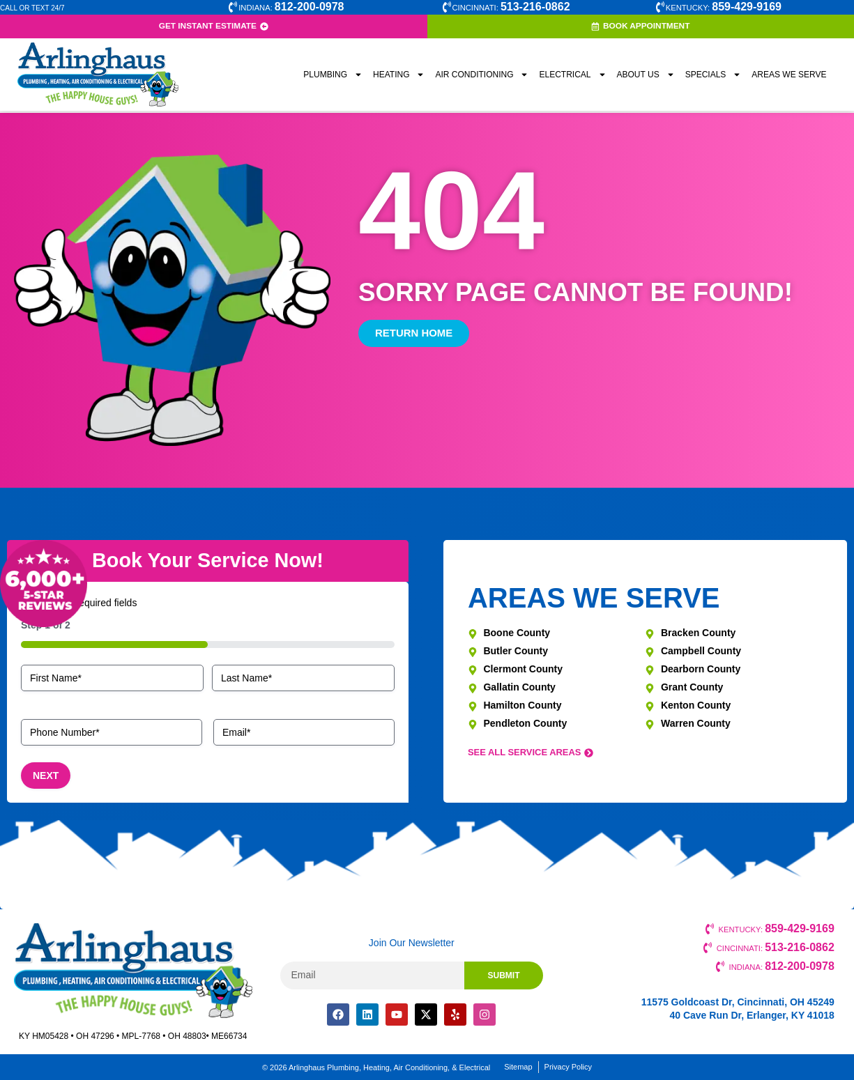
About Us (646, 76)
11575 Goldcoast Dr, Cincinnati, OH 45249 (737, 1002)
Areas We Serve (789, 77)
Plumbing (333, 76)
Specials (713, 76)
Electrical (572, 76)
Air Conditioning (481, 76)
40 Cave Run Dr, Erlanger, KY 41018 (751, 1015)
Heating (399, 76)
